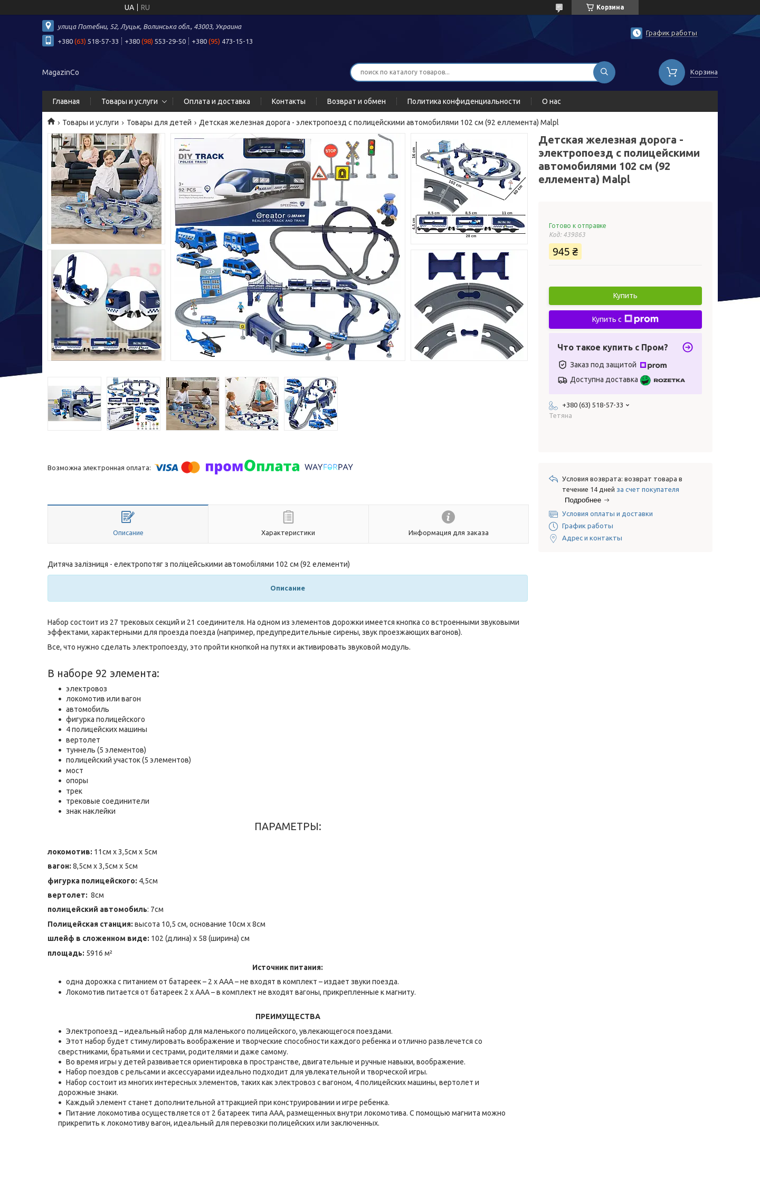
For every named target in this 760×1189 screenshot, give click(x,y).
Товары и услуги (129, 101)
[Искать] (604, 72)
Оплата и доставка (217, 101)
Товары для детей (159, 122)
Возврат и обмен (356, 101)
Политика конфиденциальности (463, 101)
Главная (66, 101)
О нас (551, 101)
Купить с (625, 319)
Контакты (289, 101)
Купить (625, 295)
